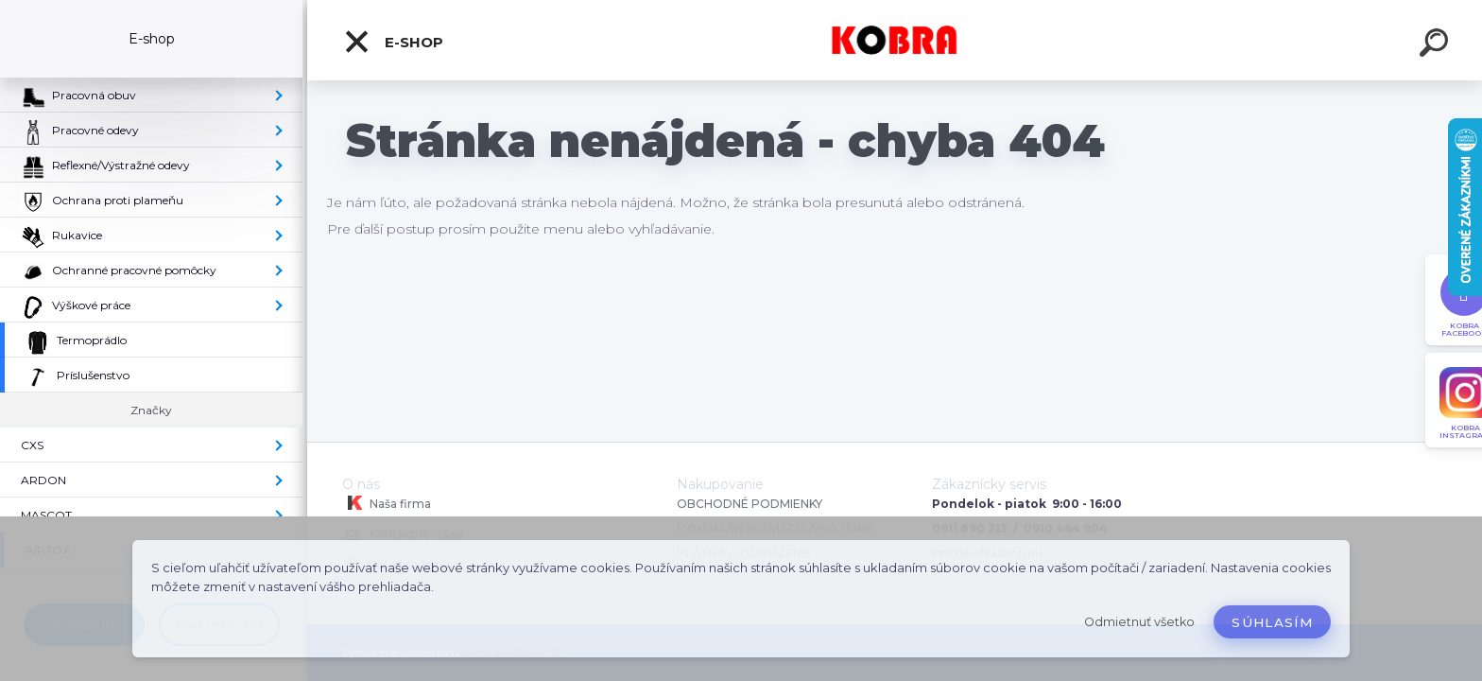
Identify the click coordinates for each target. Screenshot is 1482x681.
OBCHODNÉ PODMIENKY (749, 504)
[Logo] (894, 40)
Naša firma (386, 503)
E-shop (393, 41)
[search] (1437, 45)
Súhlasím (1272, 622)
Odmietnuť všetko (1139, 622)
